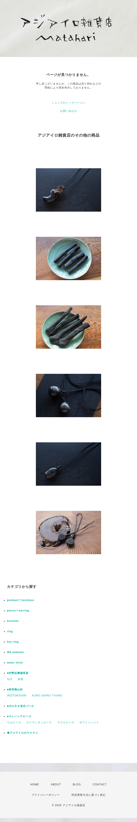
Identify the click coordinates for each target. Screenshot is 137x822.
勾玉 (10, 679)
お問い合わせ (68, 111)
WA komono (15, 652)
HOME (34, 784)
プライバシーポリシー (46, 794)
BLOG (77, 784)
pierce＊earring (18, 610)
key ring (13, 641)
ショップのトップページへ (68, 102)
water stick (15, 662)
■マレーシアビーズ (19, 716)
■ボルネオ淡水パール (20, 706)
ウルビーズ (14, 722)
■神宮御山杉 (15, 689)
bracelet (13, 621)
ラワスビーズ (65, 722)
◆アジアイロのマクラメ (22, 732)
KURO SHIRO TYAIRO (47, 695)
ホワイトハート (89, 722)
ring (10, 631)
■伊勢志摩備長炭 (17, 673)
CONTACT (100, 784)
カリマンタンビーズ (39, 722)
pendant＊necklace (20, 600)
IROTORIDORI (17, 695)
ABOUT (56, 784)
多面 (20, 679)
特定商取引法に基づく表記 (88, 794)
